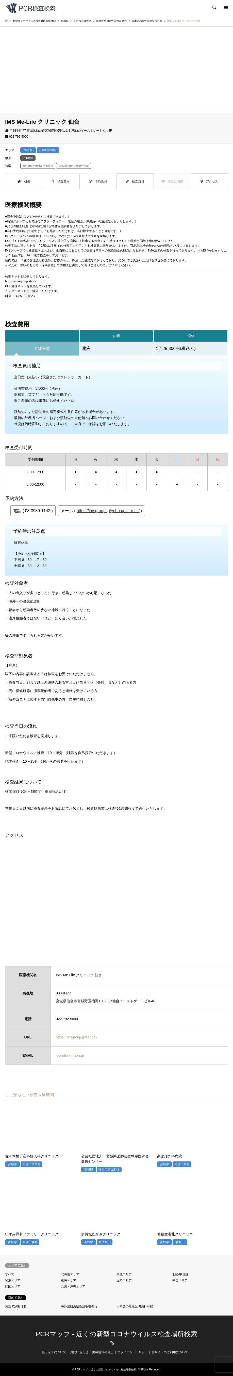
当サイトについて (54, 1352)
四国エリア (12, 1286)
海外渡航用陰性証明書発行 (79, 1306)
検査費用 (61, 181)
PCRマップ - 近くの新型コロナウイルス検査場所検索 (116, 1334)
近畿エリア (124, 1280)
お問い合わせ (79, 1352)
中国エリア (180, 1280)
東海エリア (68, 1280)
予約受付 (98, 181)
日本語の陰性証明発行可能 (135, 1306)
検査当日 (135, 181)
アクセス (209, 181)
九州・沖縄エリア (73, 1286)
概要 (24, 181)
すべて (9, 1274)
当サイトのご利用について (170, 1352)
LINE (121, 1343)
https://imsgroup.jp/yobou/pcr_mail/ (108, 511)
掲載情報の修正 (102, 1352)
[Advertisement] (116, 74)
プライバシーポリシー (132, 1352)
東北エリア (124, 1274)
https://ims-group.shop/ (20, 281)
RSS (112, 1343)
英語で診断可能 (15, 1306)
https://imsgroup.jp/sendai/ (76, 1037)
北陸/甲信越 (180, 1274)
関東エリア (12, 1280)
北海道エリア (70, 1274)
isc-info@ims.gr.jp (70, 1055)
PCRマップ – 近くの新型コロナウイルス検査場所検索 (105, 1369)
